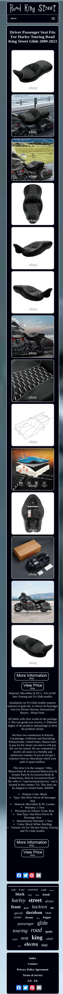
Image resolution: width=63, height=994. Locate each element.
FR (36, 980)
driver (49, 901)
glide (42, 923)
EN (30, 980)
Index (32, 958)
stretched (33, 889)
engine (15, 939)
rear (48, 913)
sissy (44, 945)
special (18, 913)
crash (43, 890)
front (16, 906)
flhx (38, 918)
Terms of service (33, 975)
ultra (37, 895)
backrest (39, 906)
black (20, 894)
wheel (49, 938)
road (36, 930)
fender (18, 917)
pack (26, 908)
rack (13, 890)
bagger (47, 917)
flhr (52, 908)
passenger (26, 923)
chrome (29, 917)
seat (24, 937)
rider (19, 946)
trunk (46, 894)
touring (20, 930)
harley (18, 900)
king (37, 937)
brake (22, 889)
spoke (49, 931)
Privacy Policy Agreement (33, 969)
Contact (33, 963)
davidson (34, 912)
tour (30, 895)
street (35, 900)
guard (52, 890)
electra (31, 944)
